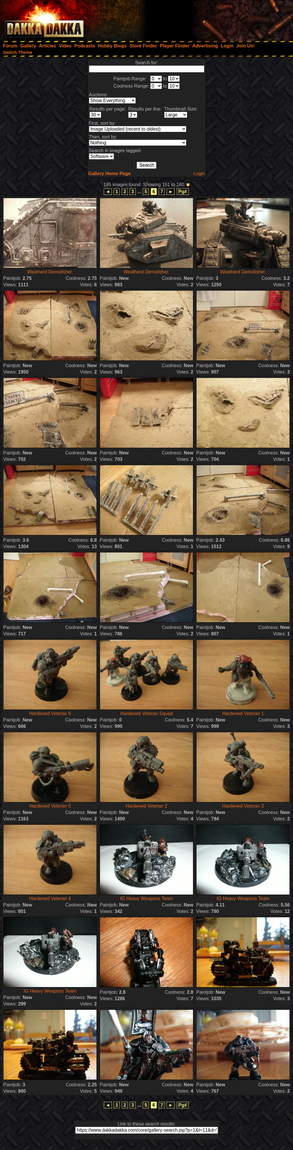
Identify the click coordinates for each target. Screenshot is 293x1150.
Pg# (182, 191)
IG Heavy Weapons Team (146, 898)
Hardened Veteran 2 (146, 806)
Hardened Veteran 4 (50, 898)
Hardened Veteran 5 (50, 806)
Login (199, 173)
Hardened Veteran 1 (243, 713)
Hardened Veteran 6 (50, 713)
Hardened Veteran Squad (146, 713)
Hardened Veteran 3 (243, 806)
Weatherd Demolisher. (50, 271)
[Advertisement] (215, 19)
